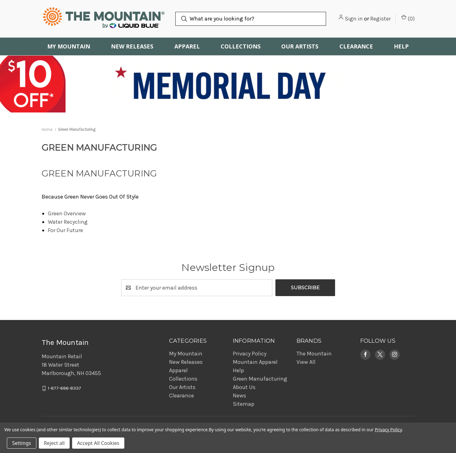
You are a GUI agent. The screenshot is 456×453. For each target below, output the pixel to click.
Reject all (54, 443)
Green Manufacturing (260, 378)
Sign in (354, 18)
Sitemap (243, 403)
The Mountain (314, 353)
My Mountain (68, 46)
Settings (21, 443)
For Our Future (65, 230)
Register (380, 18)
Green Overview (67, 213)
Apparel (187, 46)
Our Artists (299, 46)
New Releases (132, 46)
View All (306, 362)
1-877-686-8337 (64, 388)
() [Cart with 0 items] (408, 18)
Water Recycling (68, 221)
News (239, 395)
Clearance (356, 46)
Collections (240, 46)
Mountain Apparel (255, 362)
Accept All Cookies (98, 443)
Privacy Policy (249, 353)
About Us (244, 387)
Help (401, 46)
